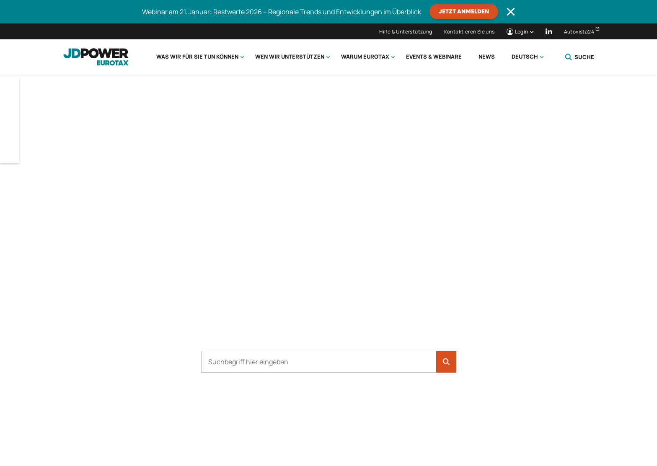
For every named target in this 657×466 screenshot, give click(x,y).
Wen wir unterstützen (289, 56)
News (487, 56)
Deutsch (525, 56)
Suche (579, 57)
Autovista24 (579, 31)
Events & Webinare (434, 56)
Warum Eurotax (365, 56)
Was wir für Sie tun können (197, 56)
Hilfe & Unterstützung (405, 31)
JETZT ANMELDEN (464, 12)
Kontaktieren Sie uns (469, 31)
